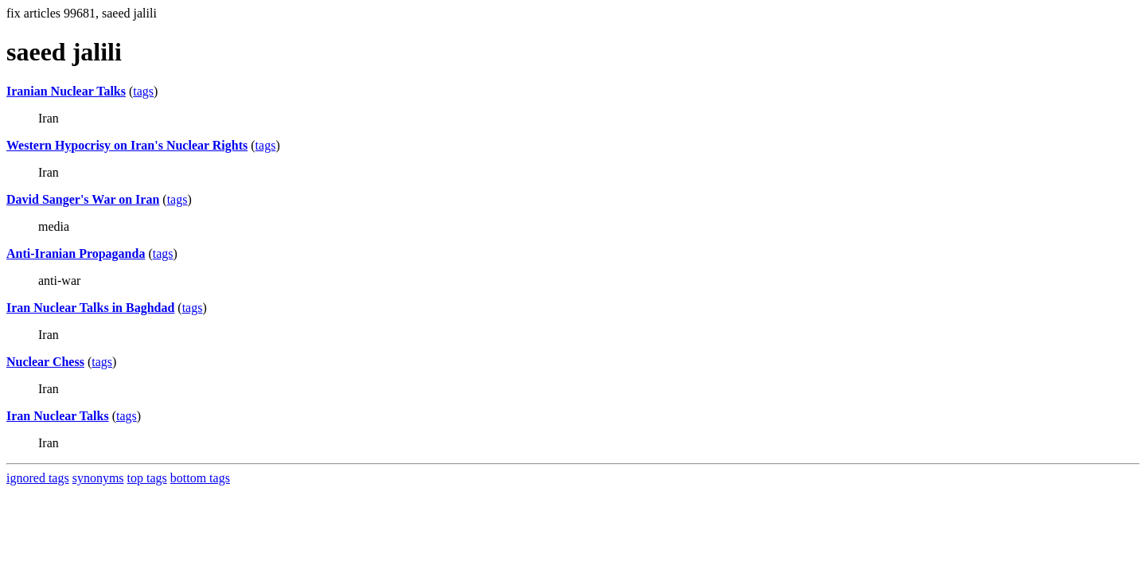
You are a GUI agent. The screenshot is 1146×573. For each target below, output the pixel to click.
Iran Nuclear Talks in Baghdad (90, 307)
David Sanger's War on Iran (82, 199)
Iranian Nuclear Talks (66, 91)
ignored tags (37, 478)
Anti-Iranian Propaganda (75, 253)
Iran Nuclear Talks (57, 416)
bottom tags (200, 478)
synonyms (98, 478)
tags (143, 91)
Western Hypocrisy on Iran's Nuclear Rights (127, 145)
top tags (147, 478)
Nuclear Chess (45, 361)
